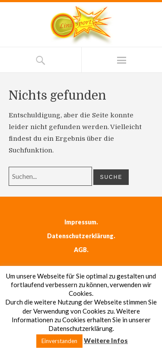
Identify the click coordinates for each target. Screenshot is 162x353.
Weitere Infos (106, 340)
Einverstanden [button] (59, 340)
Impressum (80, 222)
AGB (80, 249)
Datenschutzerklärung (80, 236)
